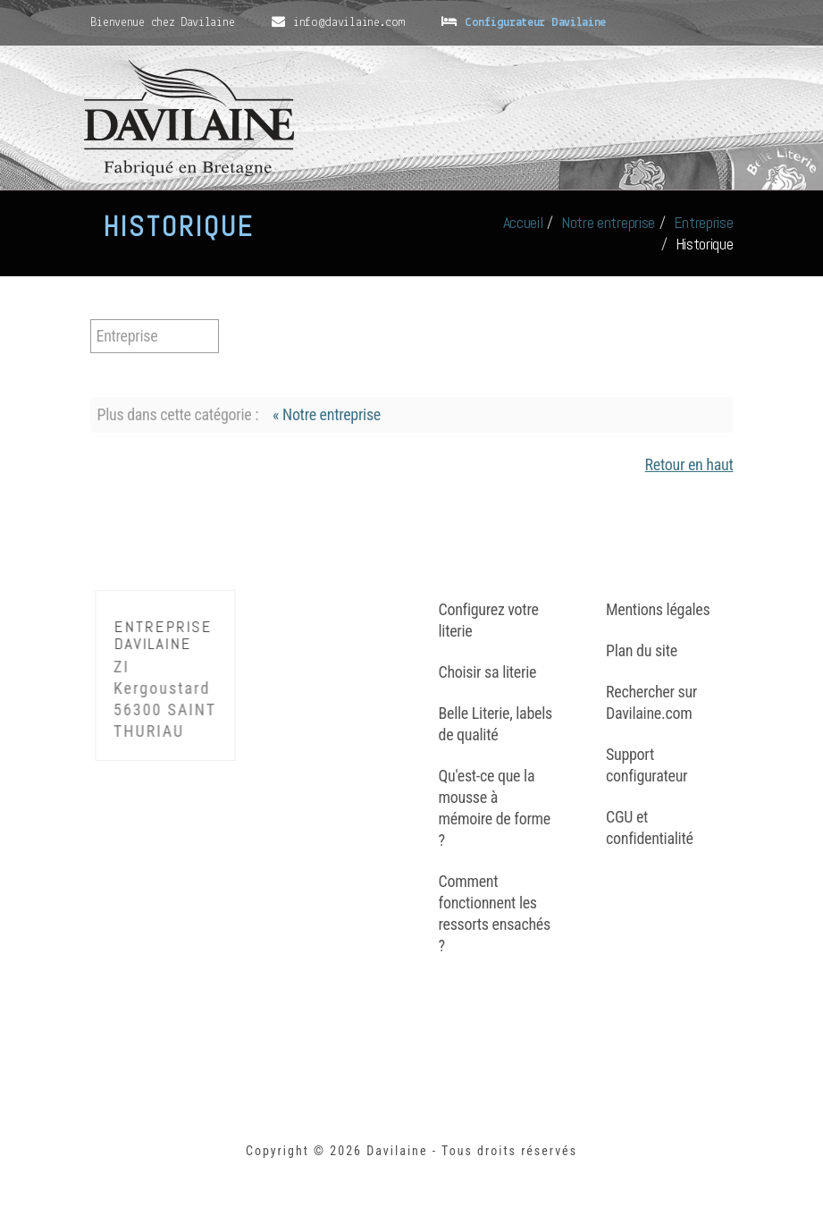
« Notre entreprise (327, 414)
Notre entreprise (608, 222)
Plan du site (641, 650)
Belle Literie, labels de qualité (495, 724)
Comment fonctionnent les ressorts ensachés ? (494, 913)
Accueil (523, 222)
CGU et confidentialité (649, 827)
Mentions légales (658, 609)
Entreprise (704, 222)
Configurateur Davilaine (535, 23)
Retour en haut (689, 464)
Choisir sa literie (488, 672)
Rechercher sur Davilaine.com (651, 702)
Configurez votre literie (489, 620)
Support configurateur (646, 765)
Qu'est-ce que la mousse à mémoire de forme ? (495, 807)
